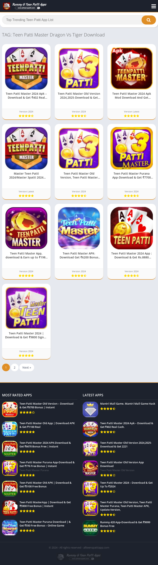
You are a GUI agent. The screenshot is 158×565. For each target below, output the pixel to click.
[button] (149, 20)
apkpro (4, 385)
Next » (26, 368)
